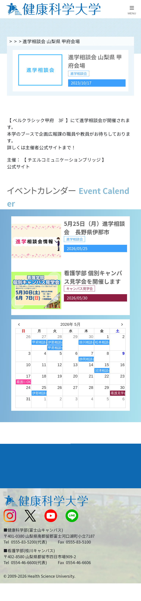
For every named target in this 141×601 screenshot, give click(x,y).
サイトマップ (87, 533)
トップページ (22, 41)
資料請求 (134, 83)
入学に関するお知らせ (96, 521)
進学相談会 (75, 41)
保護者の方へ (16, 558)
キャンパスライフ (23, 483)
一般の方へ (84, 558)
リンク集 (82, 496)
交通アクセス (16, 509)
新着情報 (12, 521)
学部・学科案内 (91, 456)
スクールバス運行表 (23, 533)
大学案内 (13, 456)
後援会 (10, 496)
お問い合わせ (87, 509)
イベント (50, 41)
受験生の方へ (16, 546)
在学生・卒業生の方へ (96, 546)
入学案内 (13, 470)
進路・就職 (86, 470)
